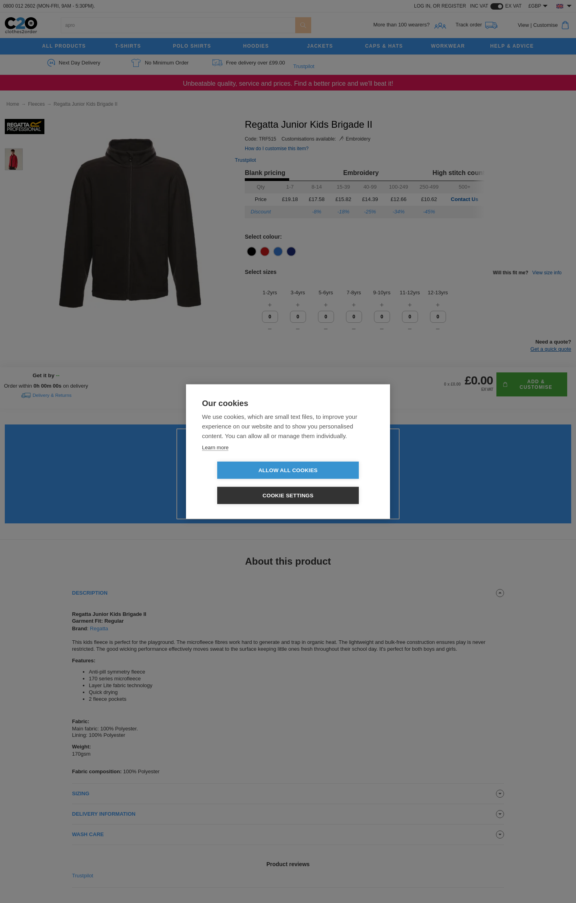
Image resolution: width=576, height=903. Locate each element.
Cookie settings (334, 483)
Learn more (215, 460)
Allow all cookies (242, 483)
